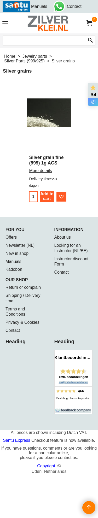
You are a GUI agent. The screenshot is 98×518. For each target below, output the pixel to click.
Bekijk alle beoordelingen (73, 382)
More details (40, 170)
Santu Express (17, 440)
